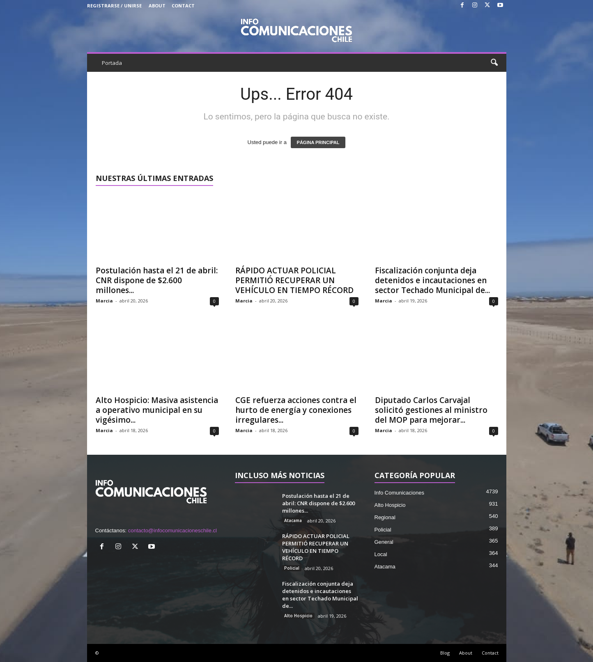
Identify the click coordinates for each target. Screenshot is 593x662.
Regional (385, 517)
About (157, 5)
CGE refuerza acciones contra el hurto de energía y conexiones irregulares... (295, 410)
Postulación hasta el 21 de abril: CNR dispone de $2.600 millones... (157, 280)
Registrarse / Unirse (114, 5)
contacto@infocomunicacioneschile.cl (172, 530)
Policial (291, 568)
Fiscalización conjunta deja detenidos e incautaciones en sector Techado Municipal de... (432, 280)
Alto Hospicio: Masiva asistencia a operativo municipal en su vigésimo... (157, 410)
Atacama (293, 520)
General (384, 542)
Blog (445, 653)
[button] (494, 63)
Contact (183, 5)
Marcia (104, 301)
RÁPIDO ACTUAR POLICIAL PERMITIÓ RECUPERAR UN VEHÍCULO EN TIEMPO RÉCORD (294, 280)
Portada (112, 62)
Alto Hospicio (298, 615)
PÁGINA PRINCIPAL (318, 142)
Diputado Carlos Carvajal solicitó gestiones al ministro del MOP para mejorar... (431, 410)
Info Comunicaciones (399, 493)
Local (381, 554)
